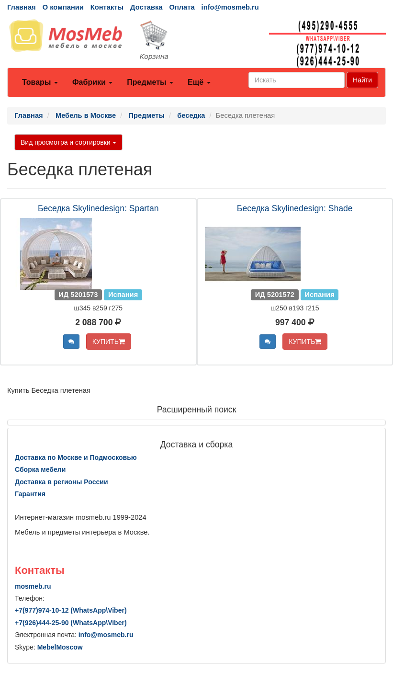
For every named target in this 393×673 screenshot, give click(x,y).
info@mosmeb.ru (230, 7)
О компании (63, 7)
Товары (40, 82)
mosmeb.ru (33, 586)
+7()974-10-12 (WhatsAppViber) (71, 610)
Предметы (150, 82)
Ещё (199, 82)
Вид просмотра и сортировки (68, 142)
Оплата (181, 7)
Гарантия (30, 494)
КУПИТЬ (108, 341)
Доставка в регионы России (61, 482)
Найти (362, 80)
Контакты (107, 7)
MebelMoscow (60, 647)
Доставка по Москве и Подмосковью (76, 457)
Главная (21, 7)
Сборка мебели (40, 469)
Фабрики (92, 82)
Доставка (146, 7)
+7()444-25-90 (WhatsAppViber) (71, 623)
